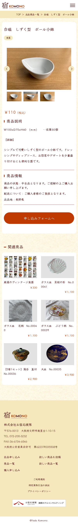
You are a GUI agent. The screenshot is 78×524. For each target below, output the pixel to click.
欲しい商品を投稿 (50, 457)
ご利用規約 (39, 479)
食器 (8, 37)
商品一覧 (9, 463)
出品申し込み (12, 457)
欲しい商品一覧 (48, 463)
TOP (18, 14)
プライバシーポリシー (39, 491)
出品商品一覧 (32, 14)
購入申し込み (12, 470)
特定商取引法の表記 (39, 485)
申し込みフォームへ (39, 218)
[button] (7, 69)
